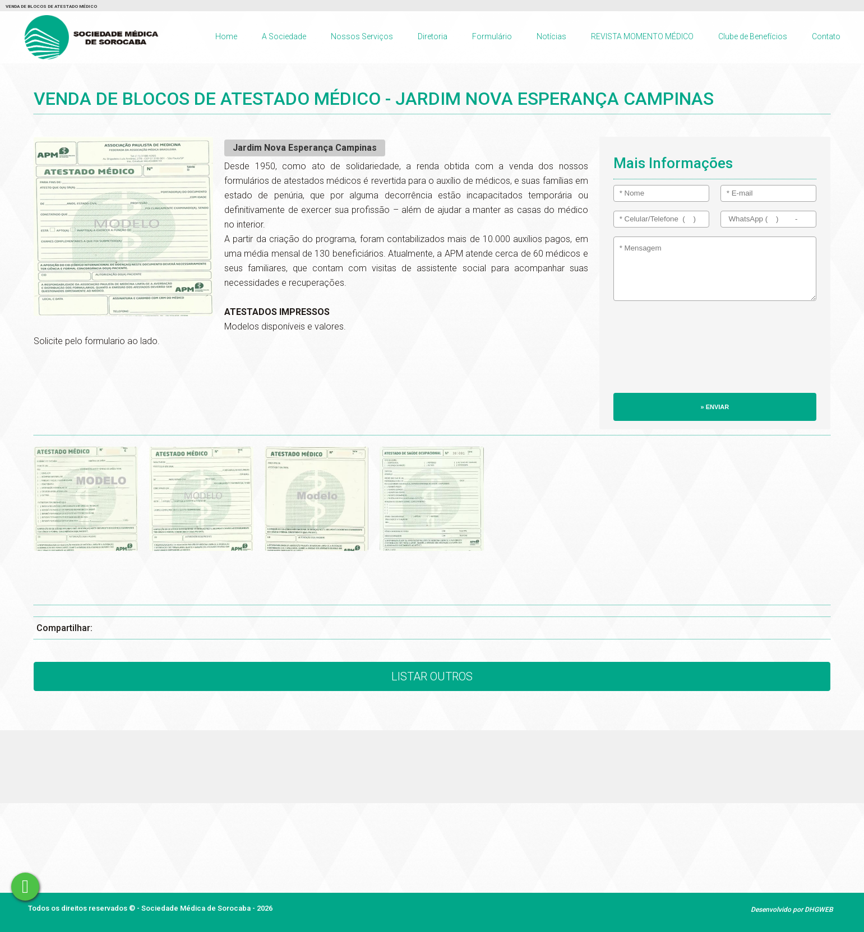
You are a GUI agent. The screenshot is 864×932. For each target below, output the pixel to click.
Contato (826, 36)
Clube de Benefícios (752, 36)
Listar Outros (432, 676)
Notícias (551, 36)
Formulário (492, 36)
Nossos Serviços (362, 36)
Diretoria (432, 36)
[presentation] (659, 352)
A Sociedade (284, 36)
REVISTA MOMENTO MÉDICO (642, 36)
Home (226, 36)
